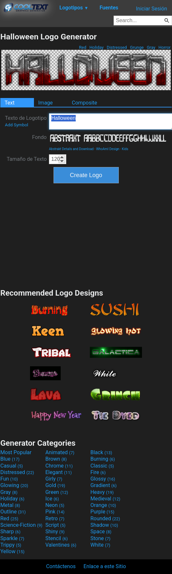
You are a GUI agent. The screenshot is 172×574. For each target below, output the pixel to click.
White (100, 545)
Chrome (59, 466)
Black (101, 452)
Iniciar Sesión (151, 9)
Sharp (10, 531)
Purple (102, 512)
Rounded (105, 518)
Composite (84, 103)
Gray (151, 47)
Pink (55, 512)
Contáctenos (61, 566)
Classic (102, 466)
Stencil (56, 538)
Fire (98, 472)
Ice (52, 499)
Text (9, 103)
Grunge (137, 47)
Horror (164, 47)
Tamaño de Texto (27, 159)
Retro (54, 518)
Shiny (55, 531)
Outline (13, 512)
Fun (9, 479)
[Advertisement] (86, 235)
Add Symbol (16, 124)
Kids (125, 149)
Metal (10, 505)
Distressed (117, 47)
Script (55, 525)
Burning (102, 459)
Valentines (60, 545)
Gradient (103, 485)
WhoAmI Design (107, 149)
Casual (11, 466)
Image (45, 103)
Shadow (104, 525)
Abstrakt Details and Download (71, 149)
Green (56, 492)
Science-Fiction (21, 525)
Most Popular (16, 452)
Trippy (10, 545)
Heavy (102, 492)
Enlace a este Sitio (105, 566)
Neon (54, 505)
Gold (55, 485)
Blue (10, 459)
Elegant (58, 472)
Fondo (39, 137)
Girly (53, 479)
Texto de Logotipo (26, 121)
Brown (56, 459)
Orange (103, 505)
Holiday (96, 47)
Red (82, 47)
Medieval (105, 499)
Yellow (12, 551)
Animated (59, 452)
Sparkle (12, 538)
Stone (100, 538)
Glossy (102, 479)
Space (100, 531)
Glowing (14, 485)
